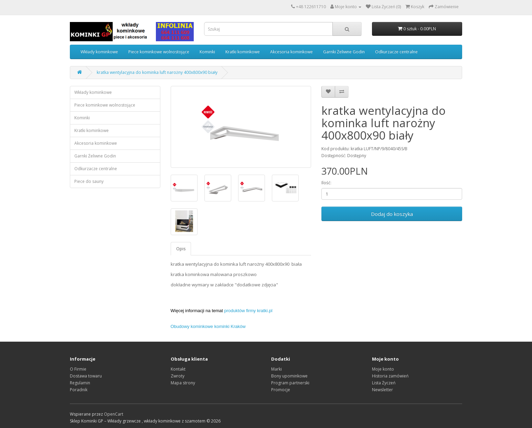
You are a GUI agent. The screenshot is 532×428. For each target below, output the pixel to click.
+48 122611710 (311, 7)
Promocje (280, 390)
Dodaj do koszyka (392, 213)
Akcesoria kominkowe (291, 52)
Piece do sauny (89, 181)
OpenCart (113, 414)
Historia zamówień (390, 376)
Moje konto (383, 369)
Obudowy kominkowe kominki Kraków (208, 326)
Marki (276, 369)
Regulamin (80, 383)
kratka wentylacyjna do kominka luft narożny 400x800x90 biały (157, 72)
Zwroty (177, 376)
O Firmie (78, 369)
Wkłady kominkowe (99, 52)
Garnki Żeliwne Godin (344, 52)
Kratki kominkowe (242, 52)
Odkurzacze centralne (396, 52)
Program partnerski (290, 383)
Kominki (207, 52)
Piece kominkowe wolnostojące (158, 52)
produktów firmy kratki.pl (248, 310)
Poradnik (78, 390)
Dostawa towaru (86, 376)
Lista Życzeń (383, 383)
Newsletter (382, 390)
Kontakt (178, 369)
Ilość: (326, 183)
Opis (180, 249)
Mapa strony (183, 383)
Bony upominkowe (289, 376)
